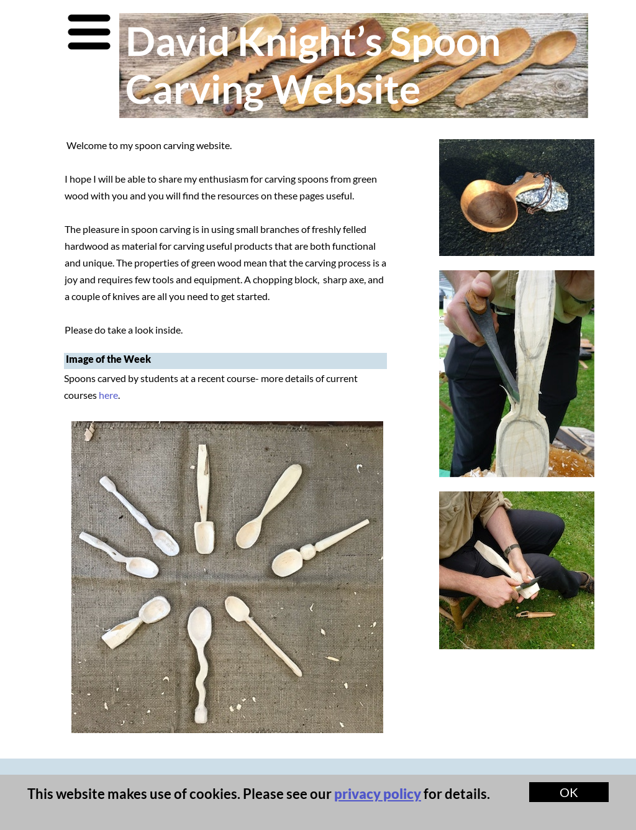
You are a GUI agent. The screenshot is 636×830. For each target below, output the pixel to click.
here (108, 395)
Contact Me (112, 781)
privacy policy (377, 793)
